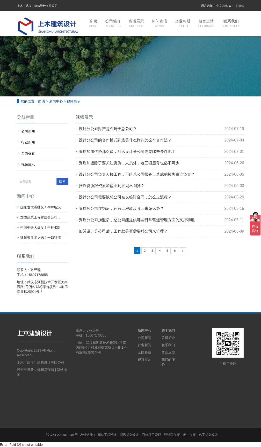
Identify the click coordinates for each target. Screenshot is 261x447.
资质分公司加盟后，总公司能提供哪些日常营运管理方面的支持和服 (137, 220)
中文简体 (222, 6)
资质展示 (136, 24)
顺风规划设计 (129, 435)
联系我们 (231, 24)
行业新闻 (28, 142)
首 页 (93, 24)
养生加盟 (189, 435)
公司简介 (113, 24)
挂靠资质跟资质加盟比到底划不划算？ (112, 186)
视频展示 (73, 101)
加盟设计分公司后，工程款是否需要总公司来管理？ (123, 231)
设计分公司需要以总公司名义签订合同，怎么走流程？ (125, 197)
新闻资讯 (159, 24)
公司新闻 (28, 131)
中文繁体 (238, 6)
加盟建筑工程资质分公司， (40, 217)
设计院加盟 (172, 435)
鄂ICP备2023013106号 (62, 435)
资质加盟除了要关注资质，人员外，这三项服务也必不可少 (129, 163)
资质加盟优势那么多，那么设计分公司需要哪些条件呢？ (127, 151)
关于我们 (168, 330)
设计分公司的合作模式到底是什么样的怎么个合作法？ (125, 140)
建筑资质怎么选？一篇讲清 (40, 238)
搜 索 (62, 181)
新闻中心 (56, 101)
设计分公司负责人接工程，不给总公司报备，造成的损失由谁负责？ (137, 174)
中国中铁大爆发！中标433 (40, 227)
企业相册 (182, 24)
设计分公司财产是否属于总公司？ (108, 129)
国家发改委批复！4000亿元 (41, 207)
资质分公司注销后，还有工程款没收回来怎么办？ (121, 208)
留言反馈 (206, 24)
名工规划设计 (208, 435)
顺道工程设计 (107, 435)
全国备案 (28, 153)
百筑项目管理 (151, 435)
